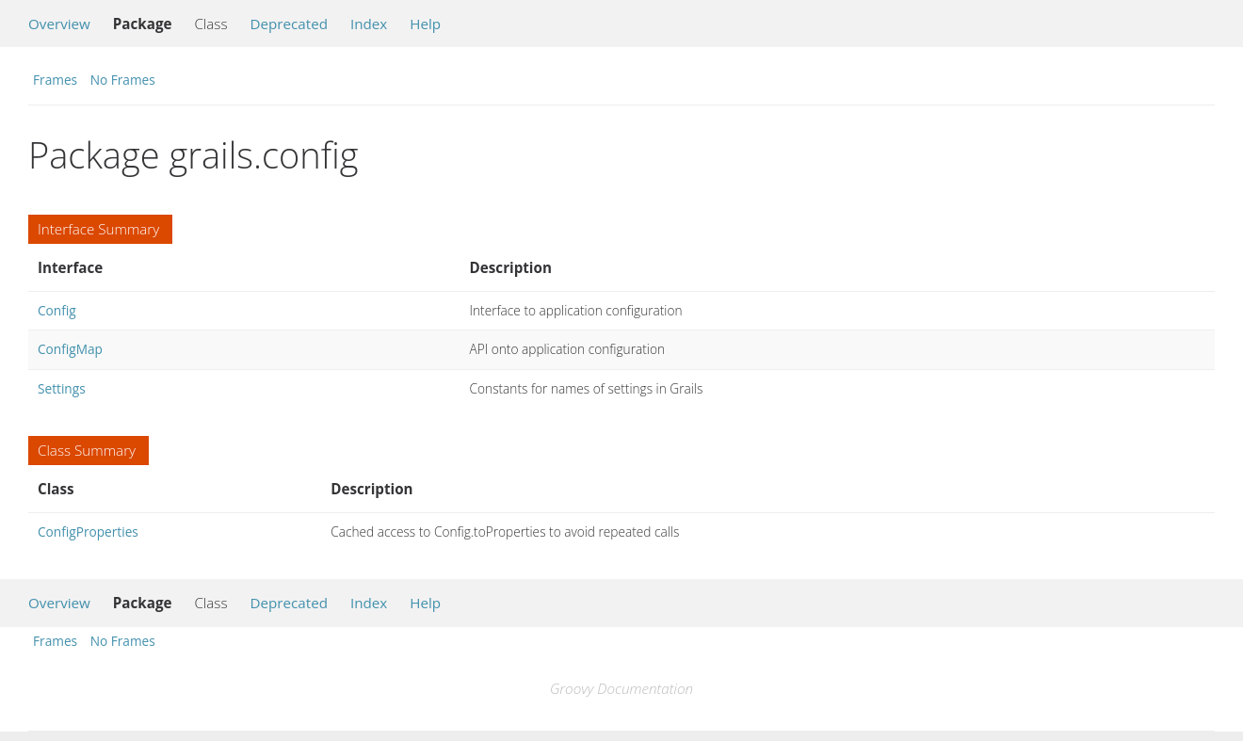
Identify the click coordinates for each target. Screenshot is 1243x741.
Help (425, 23)
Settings (62, 388)
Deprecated (289, 23)
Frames (55, 80)
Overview (59, 23)
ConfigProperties (88, 531)
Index (368, 23)
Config (57, 310)
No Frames (122, 80)
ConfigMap (70, 349)
